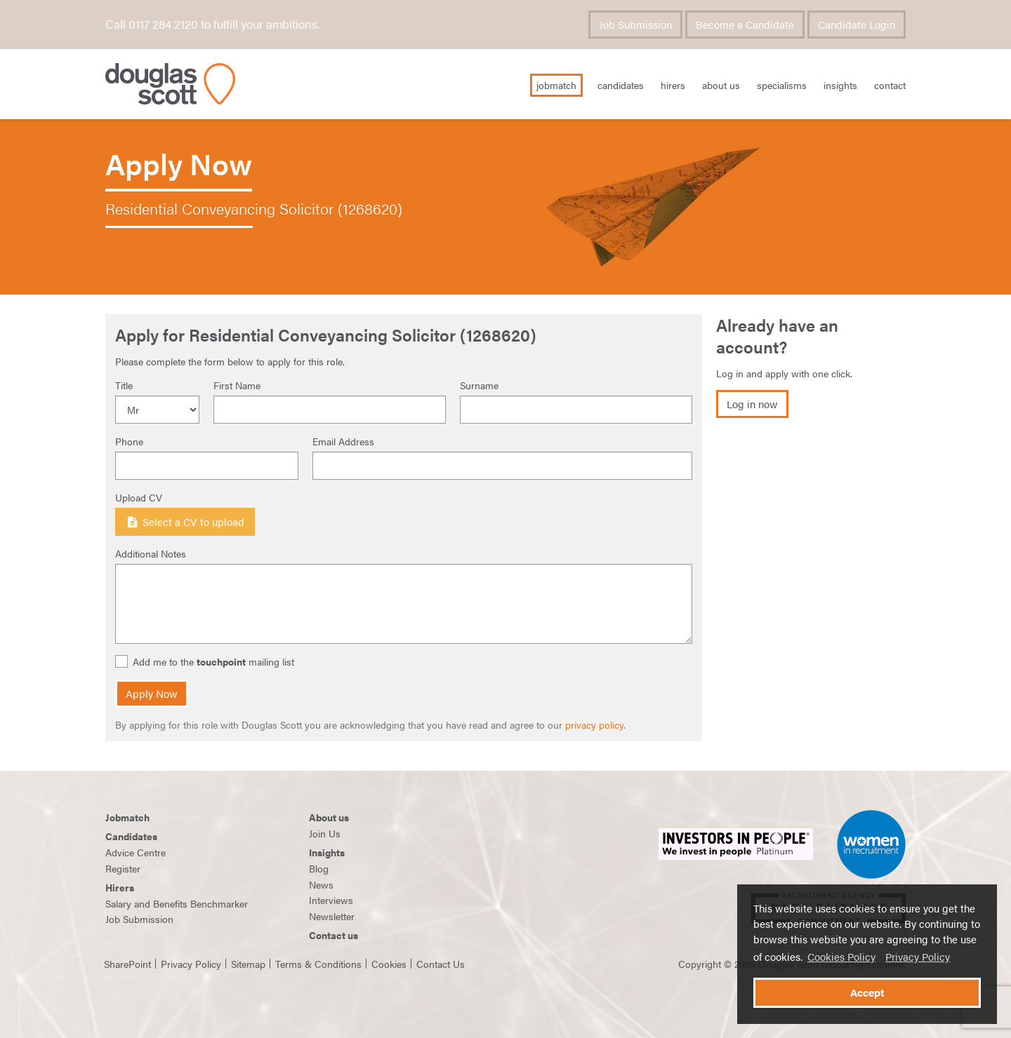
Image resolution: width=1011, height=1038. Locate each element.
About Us (721, 85)
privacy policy (594, 724)
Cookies (389, 964)
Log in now (752, 404)
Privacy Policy (917, 956)
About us (329, 817)
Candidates (620, 85)
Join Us (325, 833)
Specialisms (782, 85)
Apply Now (152, 693)
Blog (319, 868)
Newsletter (332, 916)
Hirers (673, 85)
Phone (129, 441)
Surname (479, 385)
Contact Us (440, 964)
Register (122, 868)
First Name (236, 385)
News (321, 884)
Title (124, 385)
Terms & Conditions (318, 964)
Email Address (343, 441)
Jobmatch (127, 817)
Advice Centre (135, 852)
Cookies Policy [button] (841, 956)
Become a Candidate (745, 24)
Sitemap (248, 964)
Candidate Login (856, 24)
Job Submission (635, 24)
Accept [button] (867, 992)
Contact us (333, 935)
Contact (890, 85)
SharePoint (127, 964)
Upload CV (138, 497)
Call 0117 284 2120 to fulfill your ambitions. (212, 23)
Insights (840, 85)
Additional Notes (150, 553)
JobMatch (556, 85)
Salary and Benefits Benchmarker (176, 903)
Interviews (331, 900)
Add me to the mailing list (206, 661)
